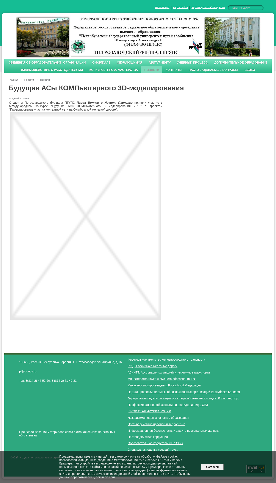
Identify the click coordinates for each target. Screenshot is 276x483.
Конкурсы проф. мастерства (113, 70)
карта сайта (180, 7)
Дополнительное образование (240, 62)
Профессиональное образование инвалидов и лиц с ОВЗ (168, 404)
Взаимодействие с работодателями (52, 70)
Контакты (174, 70)
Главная (13, 79)
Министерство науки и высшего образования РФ (162, 379)
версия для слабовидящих (208, 7)
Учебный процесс (192, 62)
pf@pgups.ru (27, 371)
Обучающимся (129, 62)
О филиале (101, 62)
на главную (162, 7)
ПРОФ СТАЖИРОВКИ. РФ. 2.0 (150, 411)
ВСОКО (250, 70)
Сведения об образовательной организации (47, 62)
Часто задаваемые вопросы (213, 70)
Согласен (212, 467)
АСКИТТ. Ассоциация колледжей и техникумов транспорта (169, 372)
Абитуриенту (160, 62)
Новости (151, 70)
